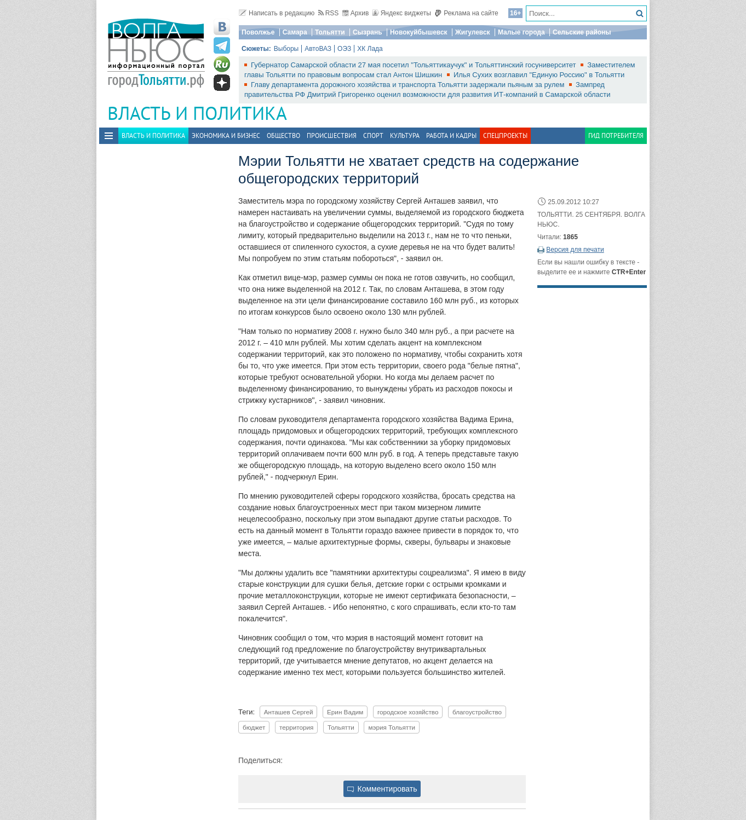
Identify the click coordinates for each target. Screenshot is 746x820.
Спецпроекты (505, 135)
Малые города (521, 32)
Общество (283, 135)
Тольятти (330, 32)
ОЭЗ (344, 49)
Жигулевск (472, 32)
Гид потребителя (616, 135)
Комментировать (382, 788)
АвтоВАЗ (318, 49)
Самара (295, 32)
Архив (355, 13)
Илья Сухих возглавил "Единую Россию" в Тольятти (539, 75)
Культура (405, 135)
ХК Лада (370, 49)
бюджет (254, 727)
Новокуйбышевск (418, 32)
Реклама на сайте (466, 13)
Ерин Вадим (345, 711)
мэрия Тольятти (391, 727)
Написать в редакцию (276, 13)
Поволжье (258, 32)
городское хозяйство (407, 711)
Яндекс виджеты (401, 13)
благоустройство (477, 711)
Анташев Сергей (288, 711)
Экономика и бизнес (226, 135)
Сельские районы (582, 32)
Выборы (286, 49)
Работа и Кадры (451, 135)
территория (296, 727)
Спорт (373, 135)
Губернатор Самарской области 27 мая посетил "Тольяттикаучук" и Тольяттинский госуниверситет (414, 65)
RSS (328, 13)
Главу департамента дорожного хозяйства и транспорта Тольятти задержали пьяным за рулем (408, 84)
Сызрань (367, 32)
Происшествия (332, 135)
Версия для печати (575, 249)
